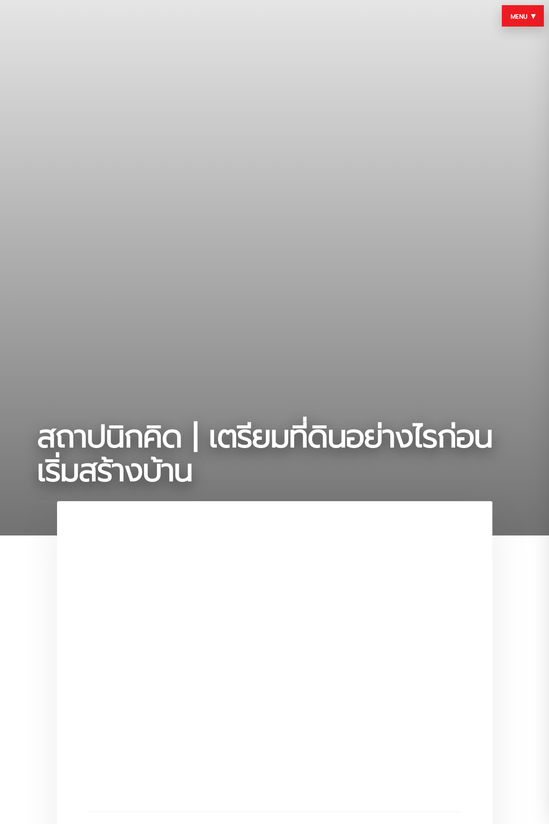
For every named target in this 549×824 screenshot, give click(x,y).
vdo (40, 408)
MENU (522, 15)
